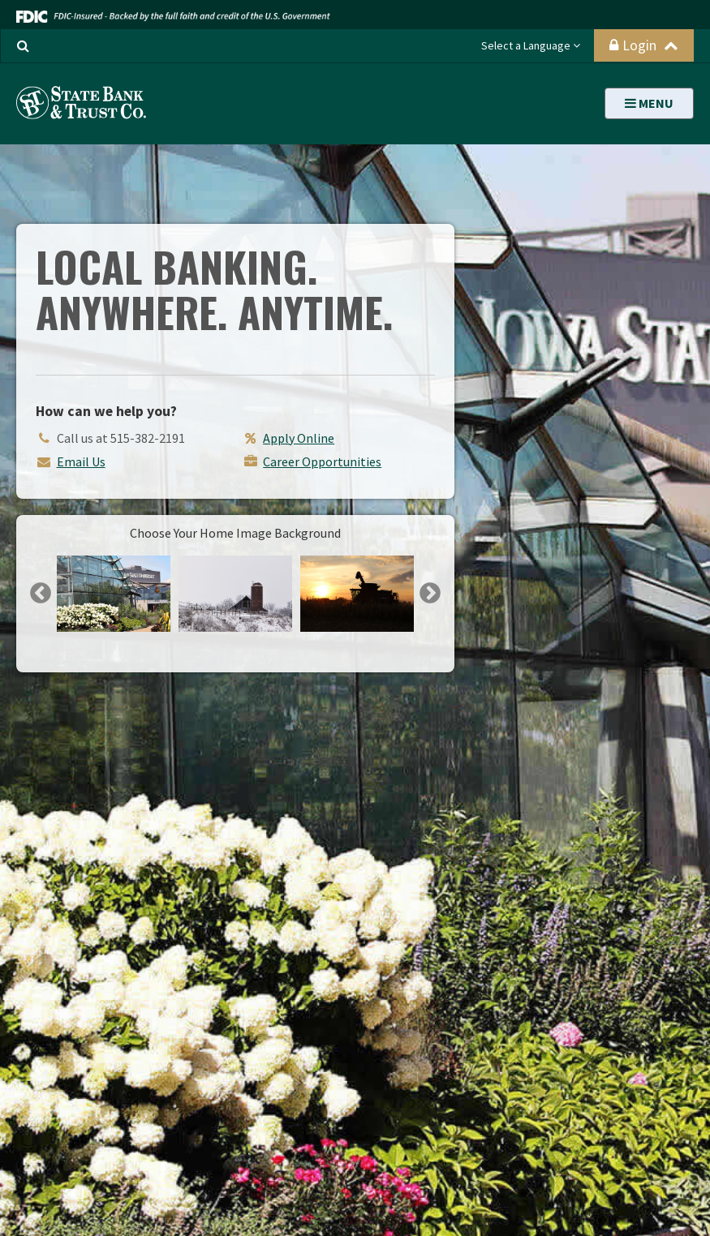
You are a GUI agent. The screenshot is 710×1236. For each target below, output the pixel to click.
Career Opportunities (322, 461)
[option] (113, 594)
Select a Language (530, 45)
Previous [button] (40, 594)
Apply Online (298, 438)
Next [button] (430, 594)
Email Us (81, 461)
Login (643, 45)
